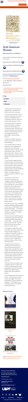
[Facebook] (3, 394)
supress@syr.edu (5, 376)
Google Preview (13, 42)
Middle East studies (11, 356)
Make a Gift (19, 397)
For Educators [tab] (7, 104)
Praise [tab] (5, 96)
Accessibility (11, 397)
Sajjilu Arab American (10, 308)
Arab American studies (15, 358)
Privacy (3, 397)
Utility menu (22, 4)
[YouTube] (16, 394)
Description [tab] (6, 98)
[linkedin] (13, 394)
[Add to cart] (23, 62)
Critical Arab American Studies (13, 78)
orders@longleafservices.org (7, 385)
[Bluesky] (19, 394)
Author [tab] (5, 101)
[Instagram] (9, 394)
